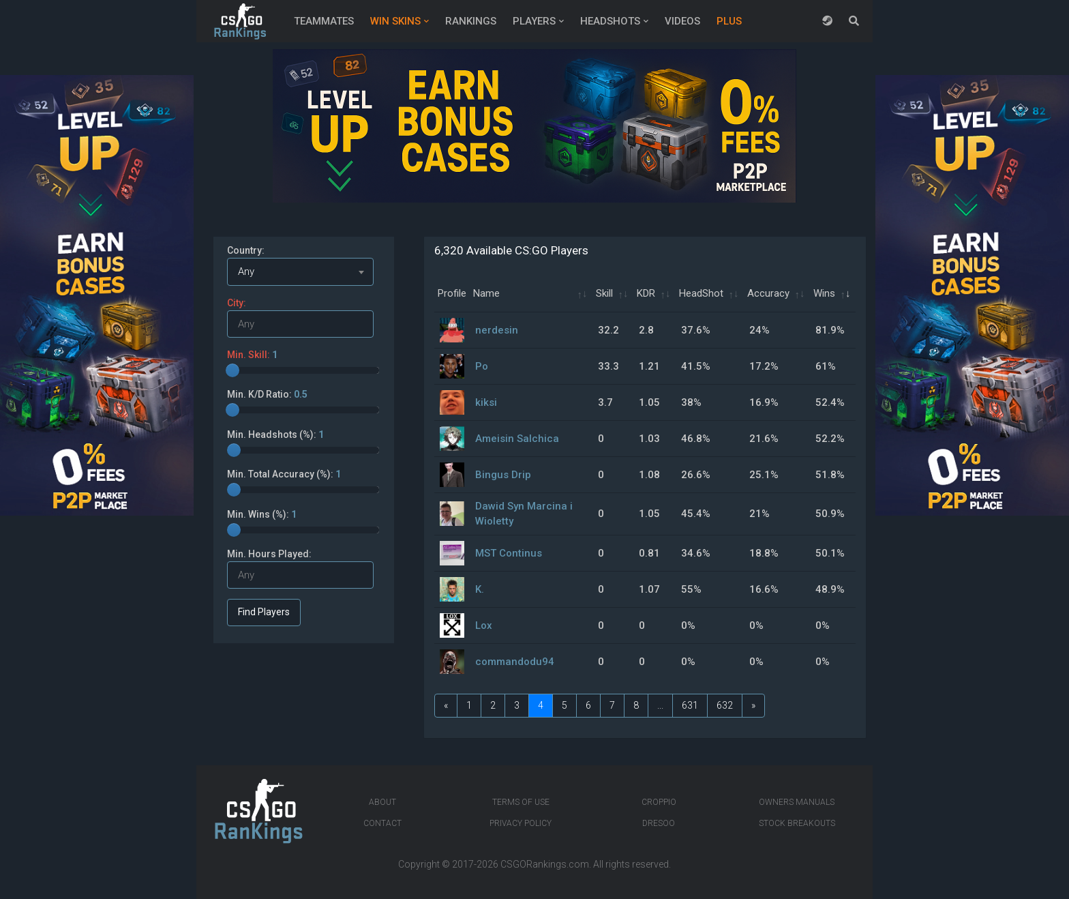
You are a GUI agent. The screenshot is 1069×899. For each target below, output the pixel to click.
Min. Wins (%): (262, 514)
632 (725, 705)
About (382, 802)
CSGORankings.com (544, 864)
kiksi (486, 402)
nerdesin (496, 330)
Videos (682, 21)
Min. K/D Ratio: (267, 394)
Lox (483, 625)
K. (479, 589)
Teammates (324, 21)
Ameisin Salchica (517, 438)
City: (236, 302)
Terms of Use (520, 802)
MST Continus (508, 553)
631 (690, 705)
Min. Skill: (252, 354)
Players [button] (534, 21)
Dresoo (658, 823)
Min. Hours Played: (269, 553)
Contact (382, 823)
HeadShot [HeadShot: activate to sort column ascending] (701, 293)
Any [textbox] (246, 271)
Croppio (659, 802)
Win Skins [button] (395, 21)
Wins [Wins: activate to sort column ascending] (824, 293)
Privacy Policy (521, 823)
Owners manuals (796, 802)
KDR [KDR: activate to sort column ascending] (646, 293)
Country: (246, 250)
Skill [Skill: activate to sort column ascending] (604, 293)
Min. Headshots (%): (275, 434)
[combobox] (300, 272)
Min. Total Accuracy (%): (284, 474)
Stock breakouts (797, 823)
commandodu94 (514, 661)
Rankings (470, 21)
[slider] (232, 370)
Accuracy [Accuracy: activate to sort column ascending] (768, 293)
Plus (729, 21)
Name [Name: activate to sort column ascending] (486, 293)
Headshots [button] (610, 21)
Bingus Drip (503, 475)
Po (481, 366)
